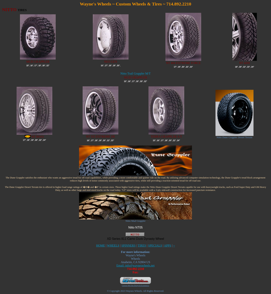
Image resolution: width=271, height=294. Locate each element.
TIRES (142, 245)
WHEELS (113, 245)
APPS (167, 245)
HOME (100, 245)
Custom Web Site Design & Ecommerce (135, 285)
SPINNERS (128, 245)
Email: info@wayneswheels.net (135, 265)
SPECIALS (155, 245)
